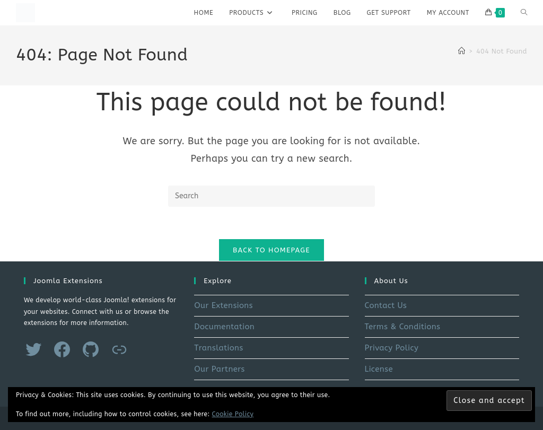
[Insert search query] (271, 196)
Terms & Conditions (403, 326)
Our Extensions (223, 305)
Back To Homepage (271, 250)
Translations (218, 348)
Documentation (224, 326)
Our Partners (219, 369)
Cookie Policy (233, 414)
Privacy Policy (392, 348)
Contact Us (386, 305)
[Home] (461, 51)
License (379, 369)
